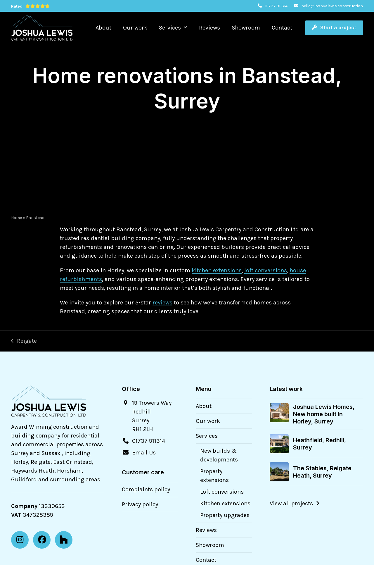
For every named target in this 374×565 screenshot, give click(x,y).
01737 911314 (276, 6)
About (204, 406)
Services (207, 436)
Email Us (144, 452)
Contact (206, 560)
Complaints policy (146, 489)
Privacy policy (140, 504)
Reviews (206, 530)
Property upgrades (225, 515)
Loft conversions (222, 491)
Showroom (210, 545)
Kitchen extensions (225, 503)
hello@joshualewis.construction (332, 6)
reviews (162, 302)
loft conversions (265, 270)
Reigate (24, 341)
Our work (208, 421)
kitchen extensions (217, 270)
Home (16, 217)
